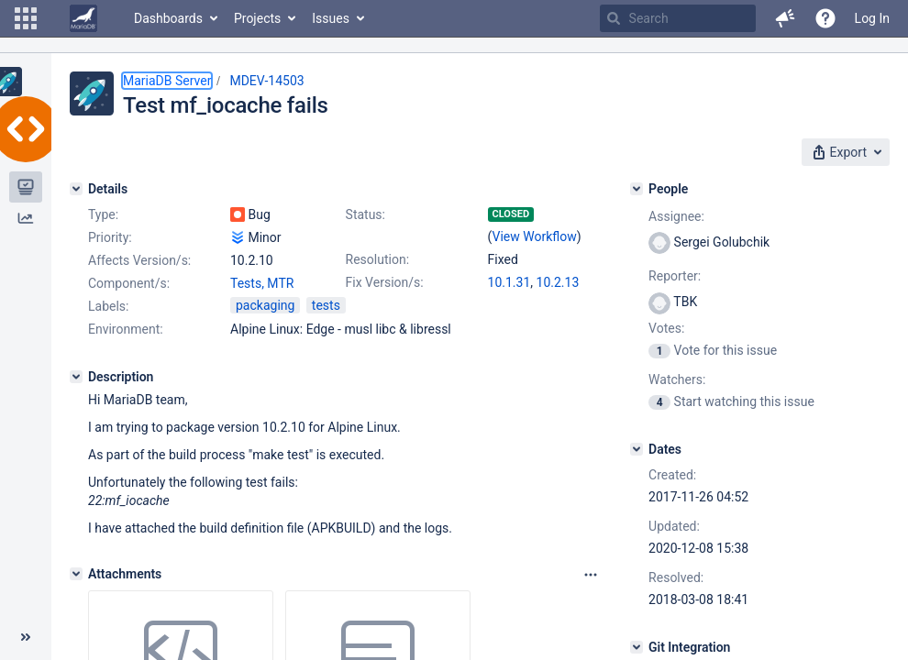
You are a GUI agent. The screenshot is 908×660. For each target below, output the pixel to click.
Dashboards (168, 18)
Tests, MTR (261, 283)
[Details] (76, 188)
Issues (330, 18)
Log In (872, 18)
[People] (636, 188)
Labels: (108, 306)
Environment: (125, 329)
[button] (25, 18)
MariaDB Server (167, 80)
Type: (103, 214)
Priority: (110, 237)
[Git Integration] (636, 647)
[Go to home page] (83, 18)
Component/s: (129, 283)
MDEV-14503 (266, 80)
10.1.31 (509, 282)
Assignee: (676, 216)
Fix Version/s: (385, 282)
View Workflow (535, 236)
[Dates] (636, 449)
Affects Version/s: (139, 260)
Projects (257, 18)
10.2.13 (558, 282)
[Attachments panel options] (591, 575)
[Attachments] (76, 573)
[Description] (76, 376)
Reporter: (674, 276)
